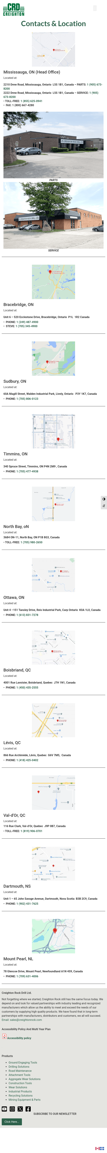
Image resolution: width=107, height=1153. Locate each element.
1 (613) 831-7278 (27, 615)
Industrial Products (20, 1091)
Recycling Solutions (21, 1095)
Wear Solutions (18, 1087)
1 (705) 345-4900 (26, 326)
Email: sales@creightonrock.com (22, 1020)
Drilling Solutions (19, 1066)
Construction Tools (20, 1083)
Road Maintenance (20, 1070)
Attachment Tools (19, 1075)
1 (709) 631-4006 (27, 976)
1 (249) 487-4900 (27, 322)
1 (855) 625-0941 (31, 101)
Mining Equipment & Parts (25, 1099)
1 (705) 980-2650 (31, 542)
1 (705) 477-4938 (27, 471)
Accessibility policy (16, 1038)
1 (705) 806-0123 (27, 398)
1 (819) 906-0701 (31, 831)
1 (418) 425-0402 (27, 760)
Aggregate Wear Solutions (25, 1079)
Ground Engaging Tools (23, 1062)
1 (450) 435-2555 (27, 687)
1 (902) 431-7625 (27, 903)
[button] (94, 8)
